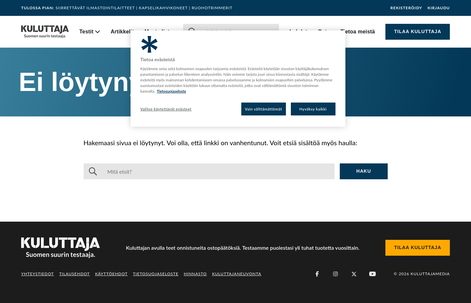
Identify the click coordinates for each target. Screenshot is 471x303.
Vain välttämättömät (263, 109)
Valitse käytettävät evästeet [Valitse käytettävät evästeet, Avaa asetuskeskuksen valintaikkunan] (166, 109)
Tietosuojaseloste (155, 273)
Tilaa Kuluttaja (417, 31)
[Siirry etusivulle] (45, 31)
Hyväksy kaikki (313, 109)
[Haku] (218, 171)
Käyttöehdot (111, 273)
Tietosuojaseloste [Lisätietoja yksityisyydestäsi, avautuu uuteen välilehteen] (171, 91)
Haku (363, 171)
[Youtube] (372, 274)
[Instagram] (335, 274)
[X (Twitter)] (354, 274)
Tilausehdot (74, 273)
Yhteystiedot (37, 273)
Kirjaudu (438, 8)
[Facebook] (317, 274)
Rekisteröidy (406, 8)
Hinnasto (195, 273)
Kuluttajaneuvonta (236, 273)
